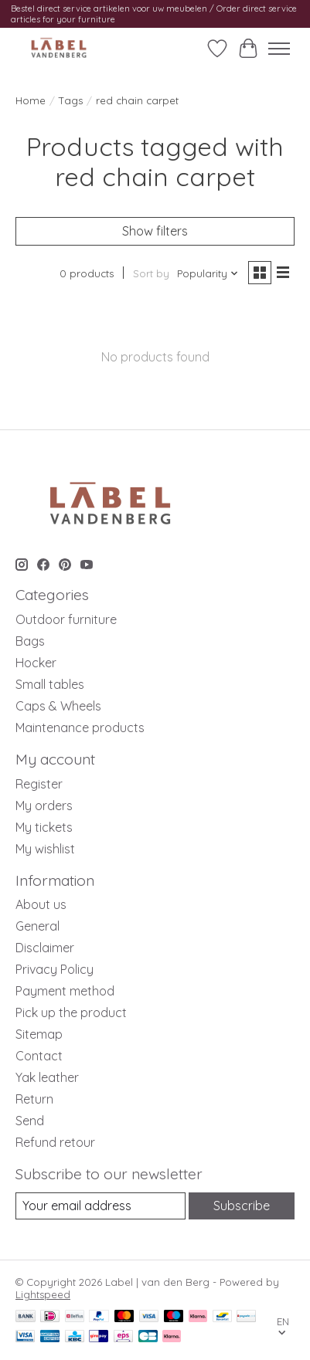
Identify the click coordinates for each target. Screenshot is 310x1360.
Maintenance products (80, 727)
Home (30, 100)
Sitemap (39, 1034)
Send (29, 1120)
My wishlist (45, 848)
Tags (71, 100)
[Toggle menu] (279, 48)
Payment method (64, 991)
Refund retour (55, 1142)
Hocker (35, 662)
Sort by (151, 273)
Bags (30, 641)
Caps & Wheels (58, 706)
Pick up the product (71, 1012)
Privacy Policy (54, 969)
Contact (39, 1055)
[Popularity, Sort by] (208, 273)
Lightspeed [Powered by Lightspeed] (42, 1294)
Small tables (49, 684)
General (37, 926)
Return (34, 1099)
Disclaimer (44, 947)
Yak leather (47, 1077)
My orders (44, 805)
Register (39, 784)
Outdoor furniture (66, 619)
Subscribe (241, 1205)
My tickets (44, 827)
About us (40, 904)
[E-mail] (100, 1205)
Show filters (155, 231)
